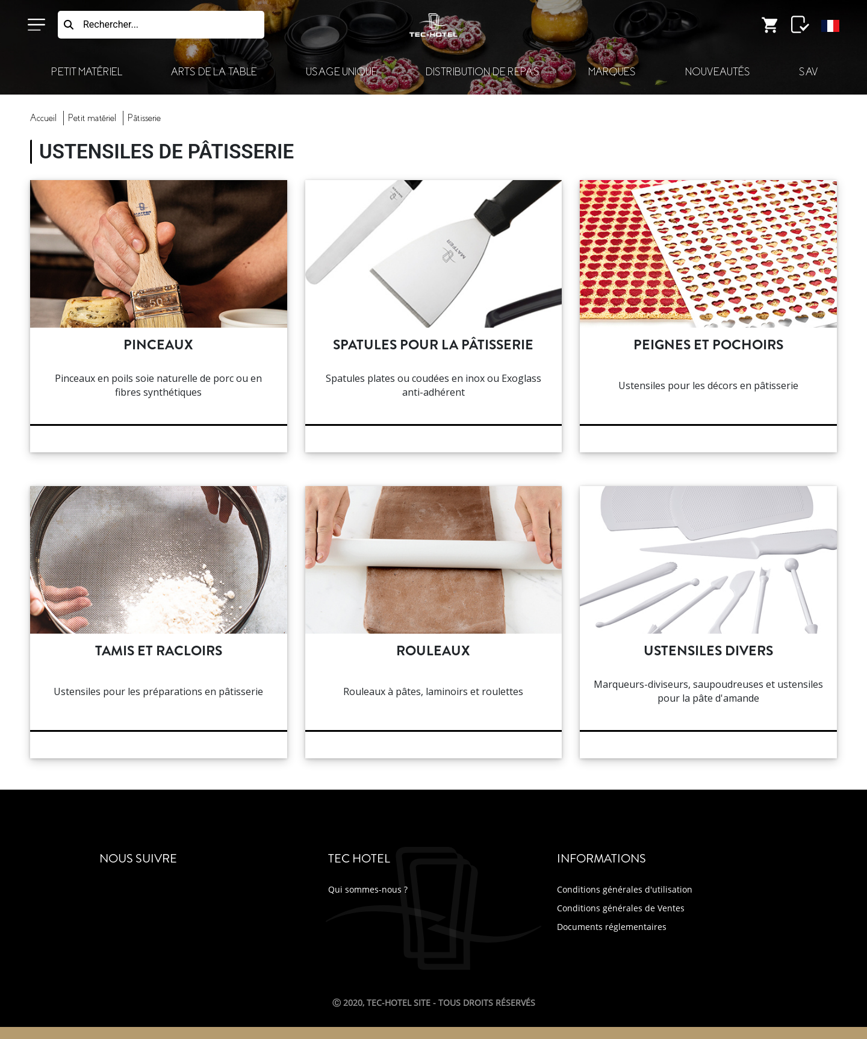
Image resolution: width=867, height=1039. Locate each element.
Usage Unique (341, 72)
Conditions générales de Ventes (621, 908)
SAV (808, 72)
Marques (612, 72)
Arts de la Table (213, 72)
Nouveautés (717, 72)
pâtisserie (144, 118)
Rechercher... (110, 24)
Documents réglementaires (612, 926)
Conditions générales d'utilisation (624, 889)
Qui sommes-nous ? (368, 889)
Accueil (43, 118)
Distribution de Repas (482, 72)
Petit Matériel (86, 72)
